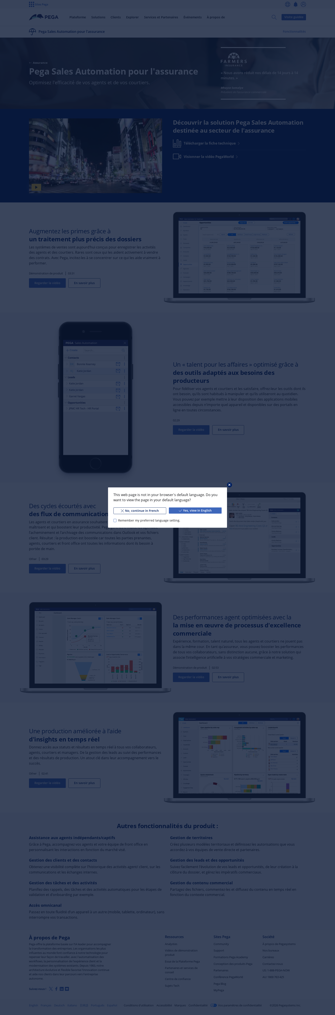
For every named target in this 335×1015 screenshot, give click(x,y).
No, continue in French (140, 511)
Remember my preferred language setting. (149, 520)
